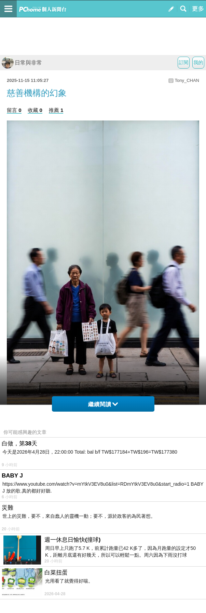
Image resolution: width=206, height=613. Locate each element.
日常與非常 (22, 63)
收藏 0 (35, 110)
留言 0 (14, 110)
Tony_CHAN (187, 80)
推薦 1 (56, 110)
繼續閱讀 (103, 404)
